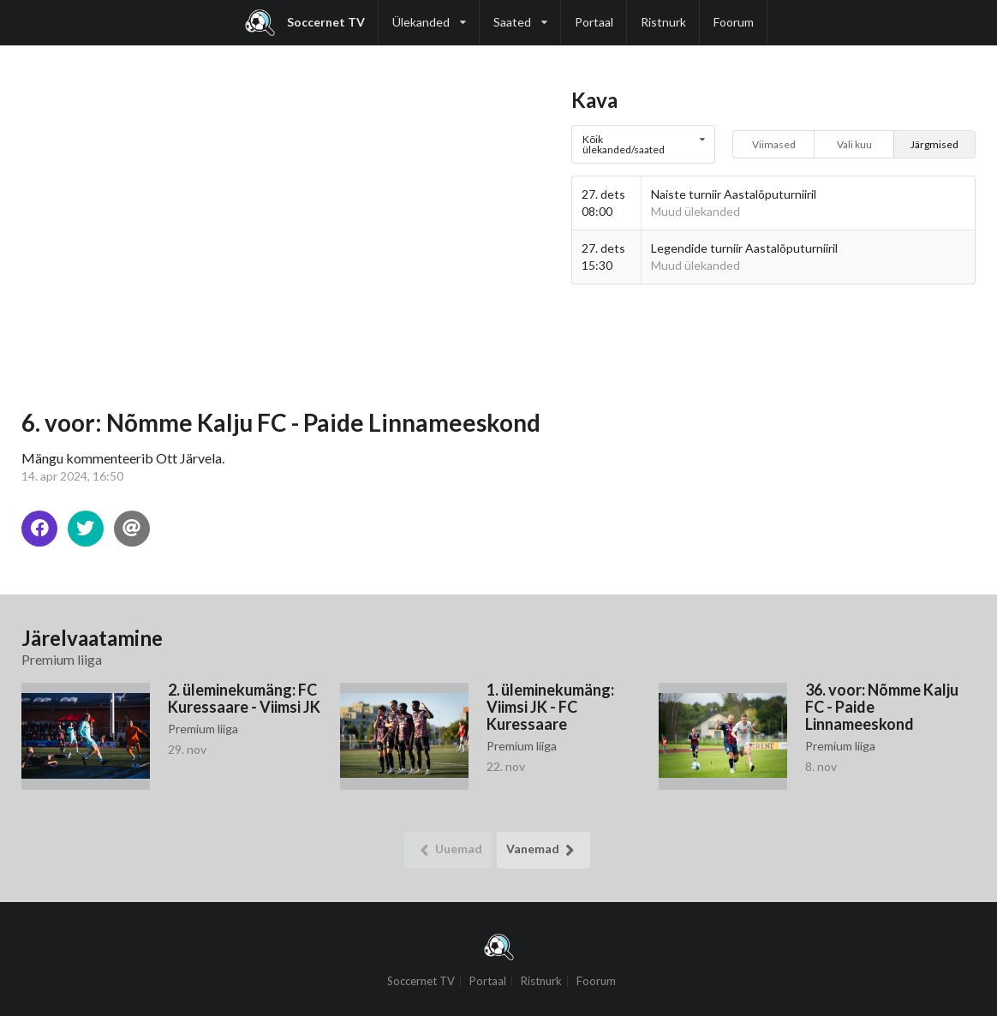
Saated (520, 14)
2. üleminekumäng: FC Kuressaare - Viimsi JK (244, 697)
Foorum (733, 22)
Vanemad (543, 850)
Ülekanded (429, 14)
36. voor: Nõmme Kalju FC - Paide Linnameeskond (881, 706)
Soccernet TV (305, 23)
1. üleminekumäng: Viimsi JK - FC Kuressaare (550, 706)
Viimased (774, 144)
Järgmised (934, 144)
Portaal (594, 22)
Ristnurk (663, 22)
